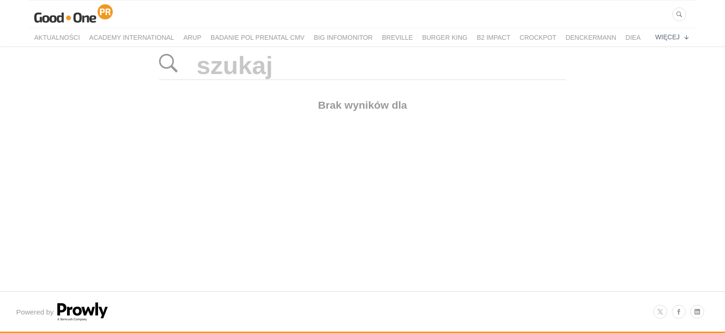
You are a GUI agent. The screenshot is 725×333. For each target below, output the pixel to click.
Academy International (131, 37)
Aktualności (57, 37)
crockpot (538, 37)
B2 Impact (493, 37)
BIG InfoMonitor (343, 37)
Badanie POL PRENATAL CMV (258, 37)
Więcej (671, 37)
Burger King (444, 37)
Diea (633, 37)
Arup (193, 37)
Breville (397, 37)
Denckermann (590, 37)
